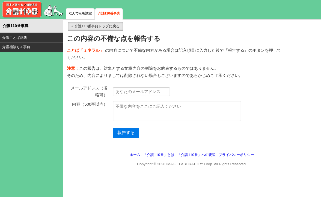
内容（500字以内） (90, 104)
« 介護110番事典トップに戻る (96, 26)
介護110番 (33, 9)
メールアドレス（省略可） (89, 91)
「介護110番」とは (158, 155)
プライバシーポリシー (236, 155)
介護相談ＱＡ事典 (16, 47)
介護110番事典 (109, 13)
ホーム (135, 155)
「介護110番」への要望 (196, 155)
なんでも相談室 (80, 13)
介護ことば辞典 (14, 38)
